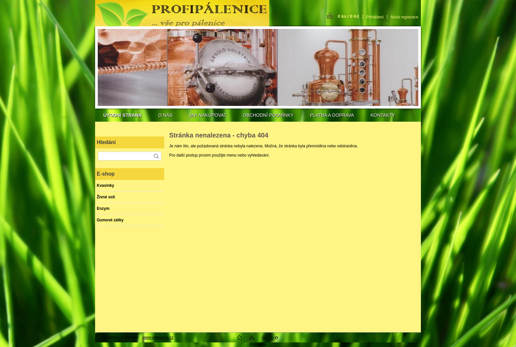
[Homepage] (122, 115)
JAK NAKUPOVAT (207, 115)
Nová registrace (404, 17)
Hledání (106, 142)
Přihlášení (375, 17)
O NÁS (165, 115)
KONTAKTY (383, 115)
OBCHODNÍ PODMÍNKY (268, 115)
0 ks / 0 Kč (348, 16)
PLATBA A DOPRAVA (332, 115)
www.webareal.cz (158, 337)
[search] (156, 156)
